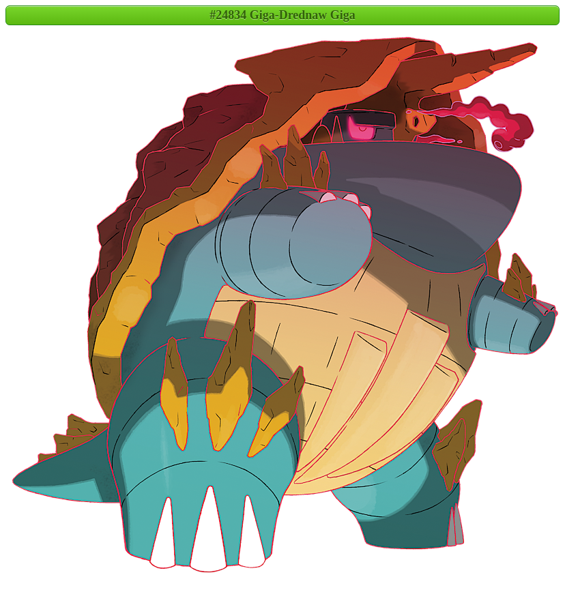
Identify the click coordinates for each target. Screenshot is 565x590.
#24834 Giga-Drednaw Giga (282, 15)
